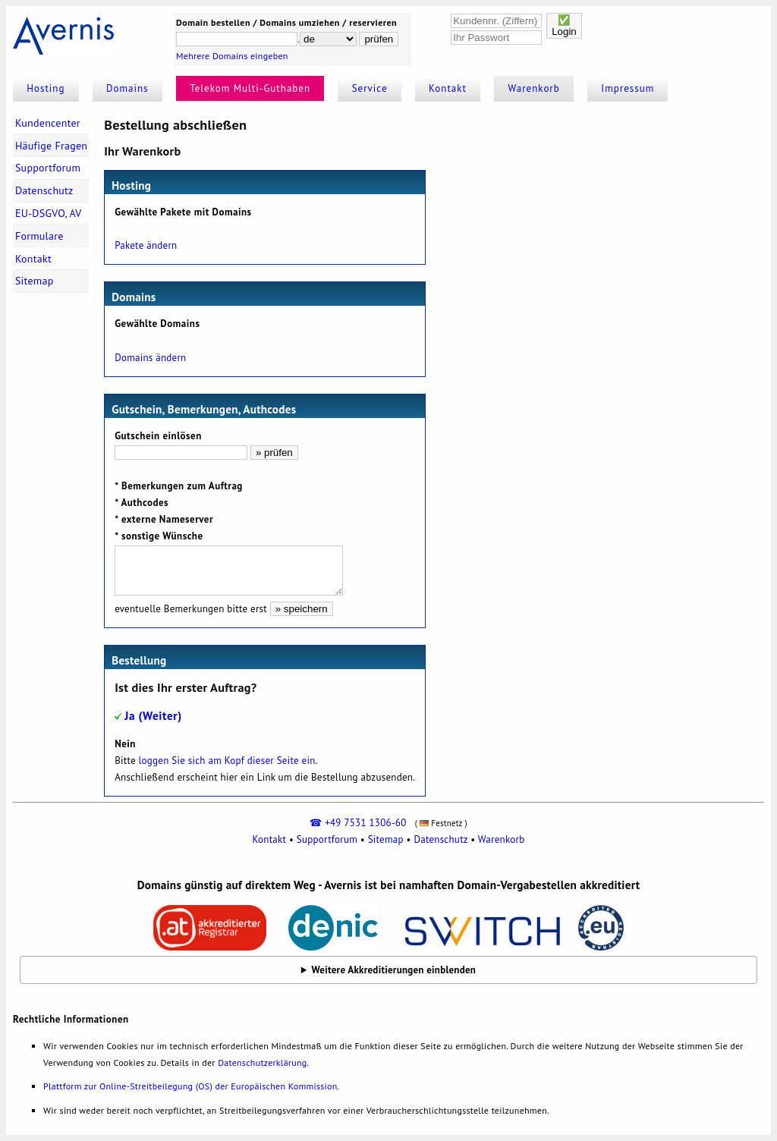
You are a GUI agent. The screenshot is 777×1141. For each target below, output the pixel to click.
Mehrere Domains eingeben (232, 55)
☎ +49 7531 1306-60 (358, 822)
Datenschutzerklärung (262, 1062)
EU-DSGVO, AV (48, 213)
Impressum (627, 88)
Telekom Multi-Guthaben (250, 88)
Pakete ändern (146, 245)
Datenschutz (44, 190)
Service (370, 88)
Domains (127, 88)
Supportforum (47, 167)
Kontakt (448, 88)
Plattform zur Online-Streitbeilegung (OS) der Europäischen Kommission (190, 1086)
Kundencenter (47, 123)
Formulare (39, 236)
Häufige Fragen (51, 145)
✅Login (564, 25)
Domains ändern (150, 357)
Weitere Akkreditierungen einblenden (394, 969)
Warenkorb (534, 88)
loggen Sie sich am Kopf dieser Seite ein (227, 760)
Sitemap (34, 281)
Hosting (45, 88)
